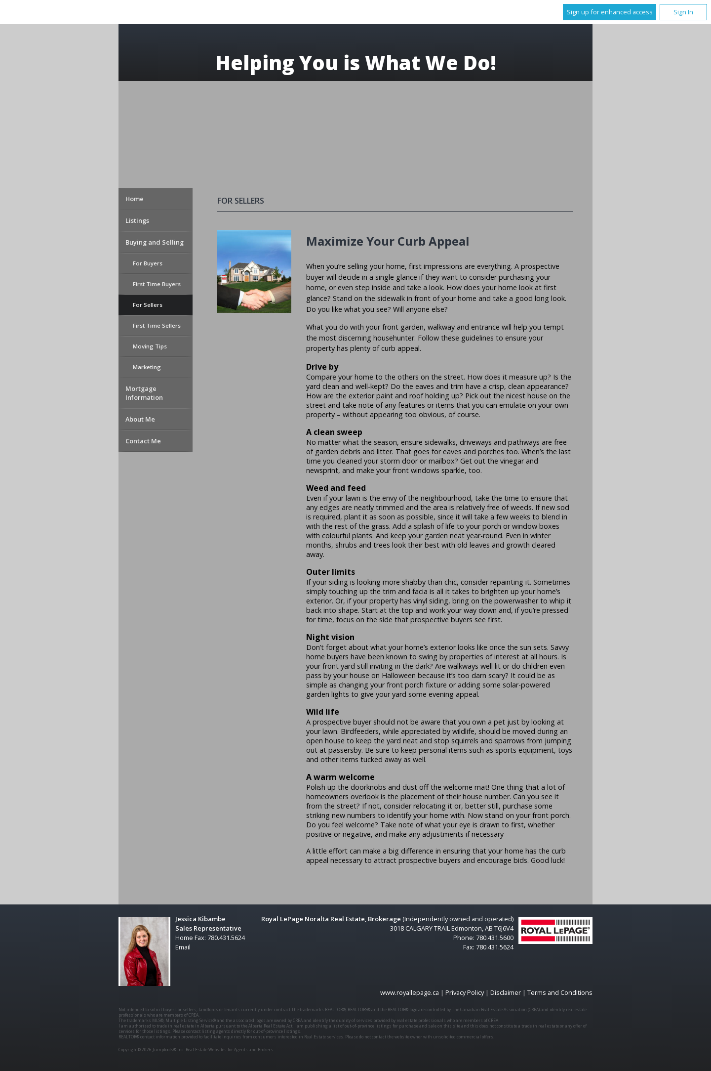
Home (134, 198)
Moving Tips (150, 346)
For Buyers (147, 263)
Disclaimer (505, 992)
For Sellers (147, 304)
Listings (137, 220)
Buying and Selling (154, 242)
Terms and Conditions (559, 992)
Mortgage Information (144, 393)
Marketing (147, 367)
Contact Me (143, 440)
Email (183, 946)
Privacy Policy (464, 992)
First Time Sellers (157, 325)
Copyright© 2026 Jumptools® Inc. (151, 1049)
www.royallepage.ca (409, 992)
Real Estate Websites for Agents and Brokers (229, 1049)
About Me (140, 419)
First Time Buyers (157, 284)
